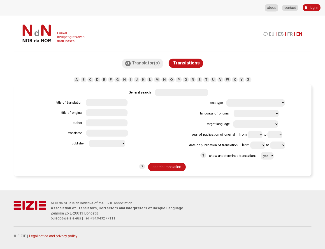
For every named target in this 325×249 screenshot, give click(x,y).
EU (271, 34)
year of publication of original (213, 135)
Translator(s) (142, 63)
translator (75, 133)
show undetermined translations (232, 156)
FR (290, 34)
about (271, 8)
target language (218, 124)
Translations (186, 63)
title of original (71, 113)
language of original (214, 113)
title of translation (69, 103)
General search (140, 92)
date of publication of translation (213, 145)
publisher (78, 143)
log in (311, 7)
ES (281, 34)
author (77, 123)
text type (216, 103)
